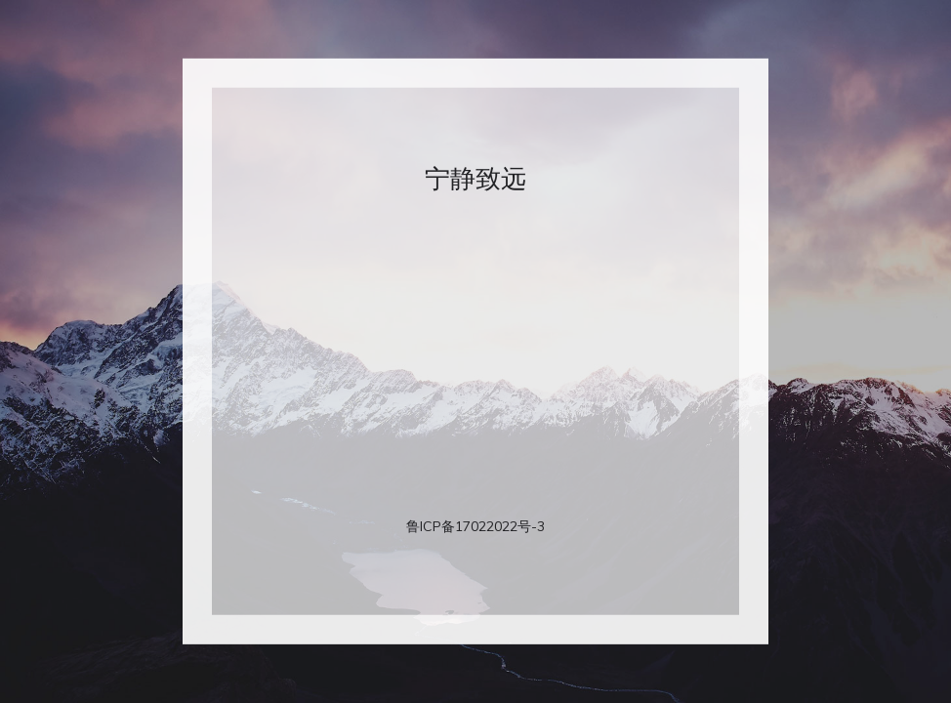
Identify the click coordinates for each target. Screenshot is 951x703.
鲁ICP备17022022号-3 (475, 526)
